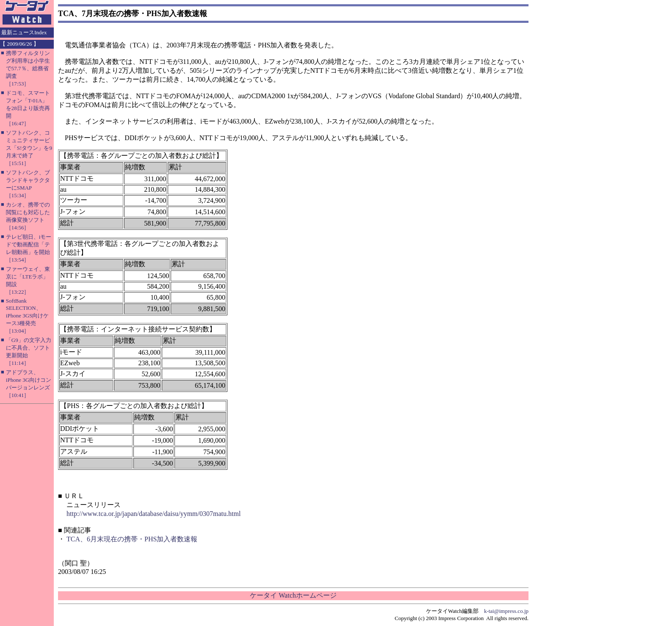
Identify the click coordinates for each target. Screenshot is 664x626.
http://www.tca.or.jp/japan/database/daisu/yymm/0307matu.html (153, 513)
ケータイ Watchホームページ (293, 595)
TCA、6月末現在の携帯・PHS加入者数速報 (131, 539)
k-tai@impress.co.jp (506, 611)
